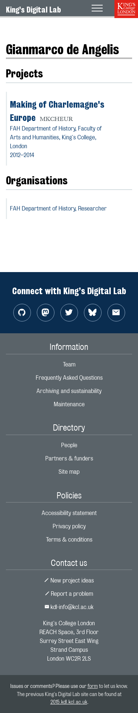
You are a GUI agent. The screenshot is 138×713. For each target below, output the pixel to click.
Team (69, 364)
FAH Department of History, (58, 208)
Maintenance (69, 404)
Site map (69, 471)
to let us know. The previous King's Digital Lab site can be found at (72, 694)
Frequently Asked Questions (69, 377)
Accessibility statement (69, 513)
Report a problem (69, 593)
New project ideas (69, 580)
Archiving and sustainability (69, 390)
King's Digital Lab (33, 9)
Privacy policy (69, 526)
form (93, 686)
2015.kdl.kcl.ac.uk (68, 702)
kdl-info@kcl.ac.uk (69, 607)
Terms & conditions (69, 539)
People (69, 445)
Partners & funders (69, 458)
